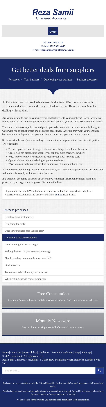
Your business (31, 79)
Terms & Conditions (62, 352)
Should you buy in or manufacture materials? (28, 258)
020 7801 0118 (55, 42)
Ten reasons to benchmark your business (26, 272)
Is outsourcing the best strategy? (21, 244)
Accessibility (30, 352)
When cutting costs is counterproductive (26, 278)
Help (77, 352)
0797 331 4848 (57, 46)
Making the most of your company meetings (28, 251)
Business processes (87, 79)
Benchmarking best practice (19, 216)
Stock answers (12, 265)
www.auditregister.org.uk (60, 391)
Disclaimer (44, 352)
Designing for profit (15, 223)
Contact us (15, 352)
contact (59, 194)
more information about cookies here (72, 399)
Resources (14, 79)
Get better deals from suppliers (21, 237)
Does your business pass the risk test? (24, 230)
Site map (86, 352)
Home (5, 352)
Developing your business (58, 79)
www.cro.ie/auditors (95, 391)
